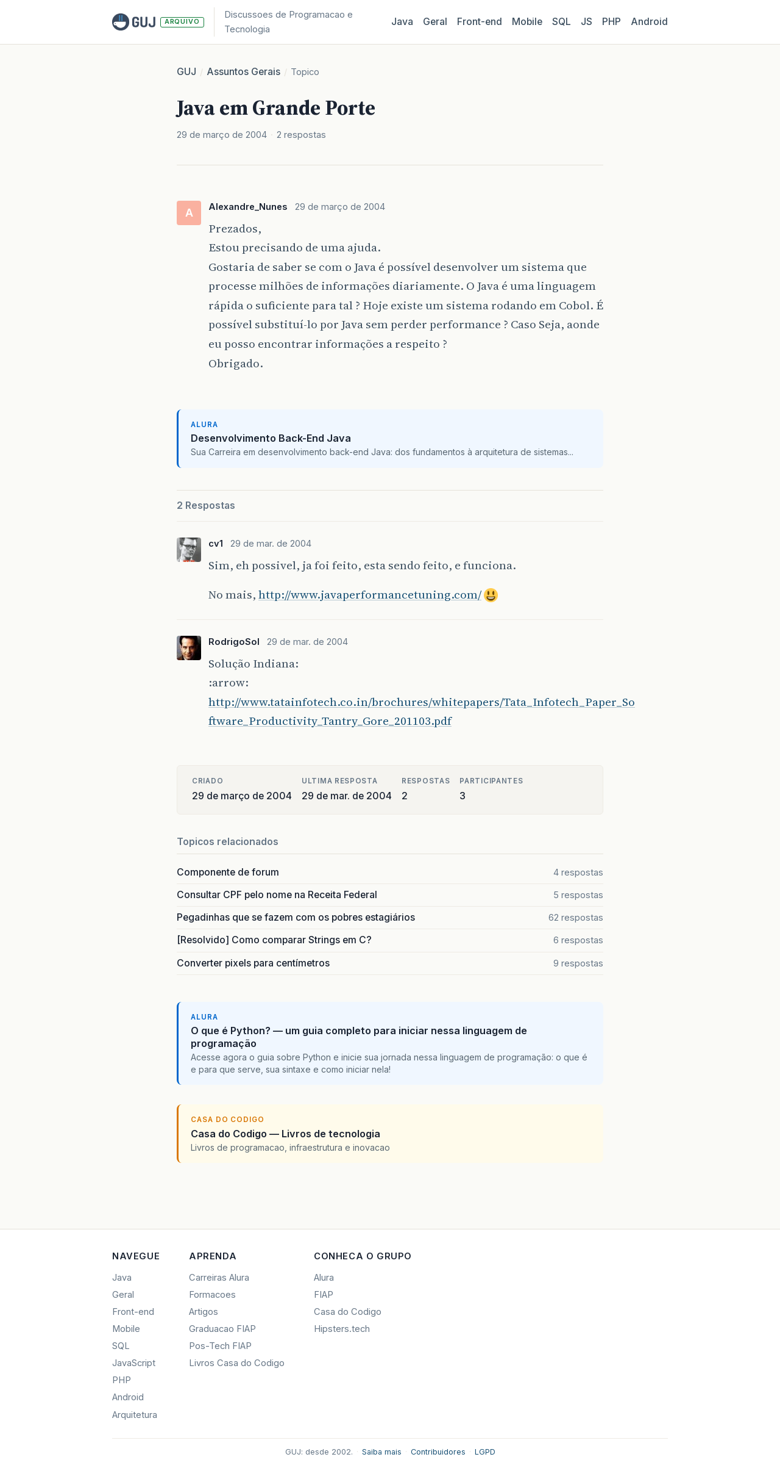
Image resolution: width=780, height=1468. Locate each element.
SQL (561, 21)
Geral (435, 21)
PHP (611, 21)
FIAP (323, 1294)
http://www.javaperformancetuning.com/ (369, 594)
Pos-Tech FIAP (220, 1345)
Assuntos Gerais (243, 71)
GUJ (186, 71)
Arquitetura (134, 1414)
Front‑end (479, 21)
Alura (324, 1277)
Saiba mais (382, 1451)
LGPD (485, 1451)
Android (649, 21)
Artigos (203, 1311)
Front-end (133, 1311)
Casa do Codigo (347, 1311)
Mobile (527, 21)
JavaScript (133, 1363)
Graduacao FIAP (222, 1328)
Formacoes (212, 1294)
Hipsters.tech (342, 1328)
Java (402, 21)
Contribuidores (438, 1451)
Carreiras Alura (219, 1277)
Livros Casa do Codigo (237, 1363)
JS (586, 21)
